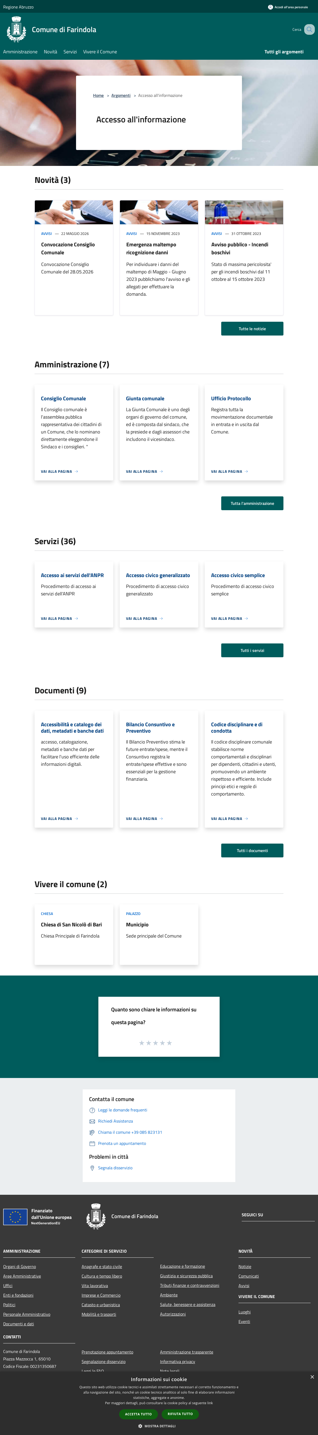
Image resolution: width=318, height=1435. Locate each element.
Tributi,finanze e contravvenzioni (189, 1285)
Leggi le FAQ (93, 1371)
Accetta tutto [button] (138, 1414)
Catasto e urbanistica (101, 1304)
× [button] (312, 1377)
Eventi (244, 1321)
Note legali (169, 1371)
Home (98, 95)
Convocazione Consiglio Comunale (68, 248)
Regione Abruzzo (18, 7)
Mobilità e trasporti (99, 1314)
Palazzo (133, 913)
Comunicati (248, 1276)
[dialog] (159, 1403)
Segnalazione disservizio (103, 1361)
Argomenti (121, 95)
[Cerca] (308, 29)
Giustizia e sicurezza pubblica (186, 1276)
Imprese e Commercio (101, 1295)
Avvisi (46, 233)
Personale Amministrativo (26, 1314)
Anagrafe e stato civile (102, 1266)
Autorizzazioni (173, 1314)
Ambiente (169, 1295)
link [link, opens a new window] (210, 1403)
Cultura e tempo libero (102, 1276)
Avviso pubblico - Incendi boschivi (239, 248)
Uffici (7, 1285)
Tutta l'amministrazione (252, 503)
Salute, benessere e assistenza (187, 1304)
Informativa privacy (177, 1361)
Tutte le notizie (252, 328)
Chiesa (47, 913)
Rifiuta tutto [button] (180, 1414)
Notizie (244, 1266)
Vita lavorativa (95, 1285)
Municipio (137, 924)
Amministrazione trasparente (186, 1352)
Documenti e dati (18, 1324)
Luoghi (244, 1312)
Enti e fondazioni (18, 1295)
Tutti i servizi (252, 650)
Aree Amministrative (22, 1276)
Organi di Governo (19, 1266)
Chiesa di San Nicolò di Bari (71, 924)
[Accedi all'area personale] (288, 7)
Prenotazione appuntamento (107, 1352)
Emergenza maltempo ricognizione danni (151, 248)
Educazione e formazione (182, 1266)
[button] (159, 1426)
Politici (9, 1304)
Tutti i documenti (252, 850)
